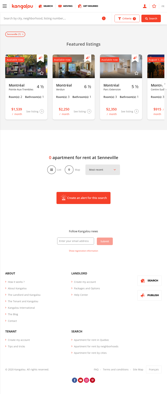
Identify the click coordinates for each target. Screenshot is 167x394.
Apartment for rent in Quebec (91, 340)
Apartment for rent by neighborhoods (96, 347)
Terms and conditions (116, 370)
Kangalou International (21, 308)
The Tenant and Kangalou (23, 301)
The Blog (13, 314)
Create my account (85, 282)
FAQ (96, 370)
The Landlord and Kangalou (24, 295)
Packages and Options (87, 288)
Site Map (138, 370)
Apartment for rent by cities (90, 353)
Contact (12, 321)
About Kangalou (17, 288)
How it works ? (16, 282)
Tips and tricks (16, 347)
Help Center (81, 295)
